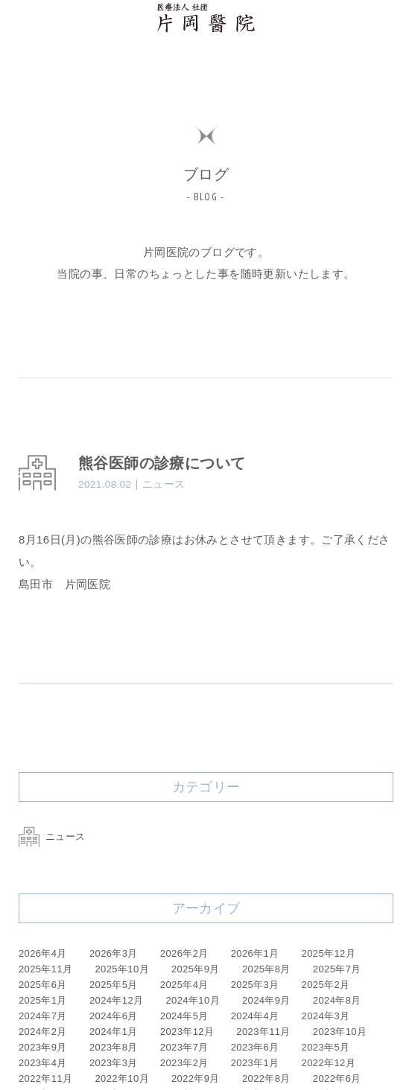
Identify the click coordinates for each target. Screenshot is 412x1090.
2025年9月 (195, 969)
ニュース (52, 836)
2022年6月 (337, 1078)
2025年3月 (255, 984)
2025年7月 (337, 969)
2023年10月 (340, 1031)
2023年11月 (263, 1031)
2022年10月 (122, 1078)
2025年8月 (266, 969)
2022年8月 (266, 1078)
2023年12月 (187, 1031)
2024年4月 (255, 1016)
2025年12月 (329, 953)
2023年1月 (255, 1062)
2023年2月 (184, 1062)
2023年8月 (113, 1047)
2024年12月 (116, 1000)
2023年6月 (255, 1047)
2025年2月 (326, 984)
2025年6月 (43, 984)
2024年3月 (326, 1016)
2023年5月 (326, 1047)
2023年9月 (43, 1047)
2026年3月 (113, 953)
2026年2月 (184, 953)
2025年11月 (46, 969)
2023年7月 (184, 1047)
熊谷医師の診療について (161, 463)
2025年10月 (122, 969)
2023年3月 (113, 1062)
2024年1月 (113, 1031)
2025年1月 (43, 1000)
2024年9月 (266, 1000)
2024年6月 (113, 1016)
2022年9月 (195, 1078)
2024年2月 (43, 1031)
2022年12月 (329, 1062)
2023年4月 (43, 1062)
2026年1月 (255, 953)
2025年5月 (113, 984)
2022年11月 (46, 1078)
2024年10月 (192, 1000)
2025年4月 (184, 984)
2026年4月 (43, 953)
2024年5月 (184, 1016)
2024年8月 (337, 1000)
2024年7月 (43, 1016)
